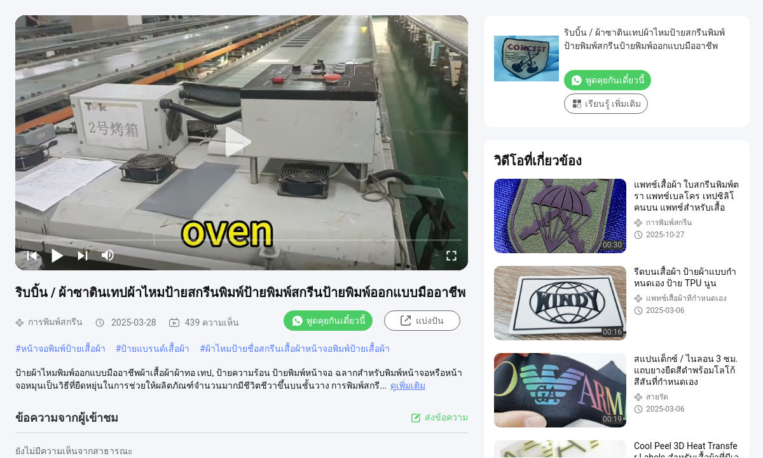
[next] (82, 255)
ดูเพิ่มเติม (407, 385)
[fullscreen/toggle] (451, 255)
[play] (242, 142)
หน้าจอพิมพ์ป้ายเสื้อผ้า (63, 349)
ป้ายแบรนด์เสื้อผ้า (155, 349)
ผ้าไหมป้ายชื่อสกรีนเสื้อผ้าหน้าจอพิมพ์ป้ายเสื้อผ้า (297, 349)
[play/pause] (57, 255)
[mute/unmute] (108, 255)
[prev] (32, 255)
